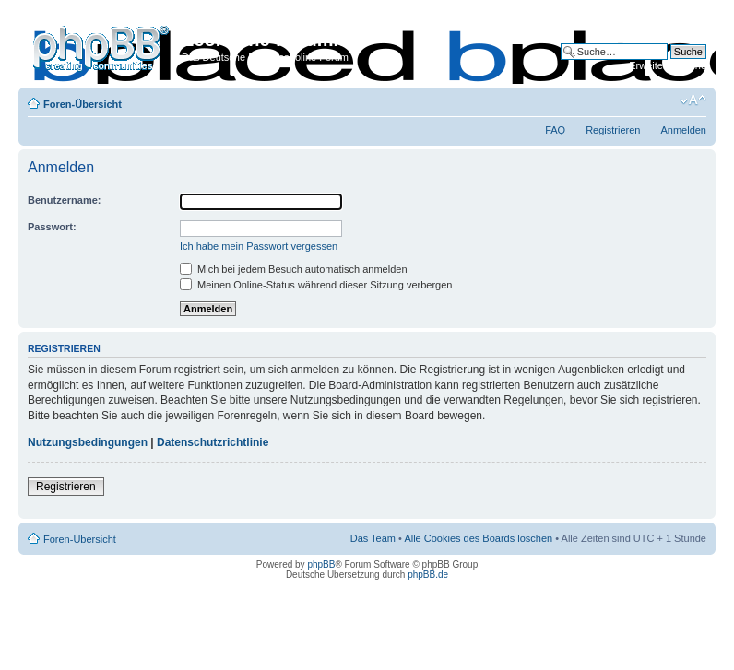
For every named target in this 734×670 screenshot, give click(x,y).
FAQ (555, 129)
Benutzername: (64, 200)
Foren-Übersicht (82, 104)
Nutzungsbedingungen (88, 442)
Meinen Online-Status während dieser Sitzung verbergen (316, 284)
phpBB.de (428, 575)
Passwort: (52, 226)
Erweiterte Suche (667, 65)
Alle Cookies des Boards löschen (478, 538)
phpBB (321, 564)
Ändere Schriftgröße (693, 100)
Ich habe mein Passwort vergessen (258, 246)
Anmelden (683, 129)
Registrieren (613, 129)
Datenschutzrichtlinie (212, 442)
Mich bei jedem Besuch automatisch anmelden (294, 269)
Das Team (373, 538)
